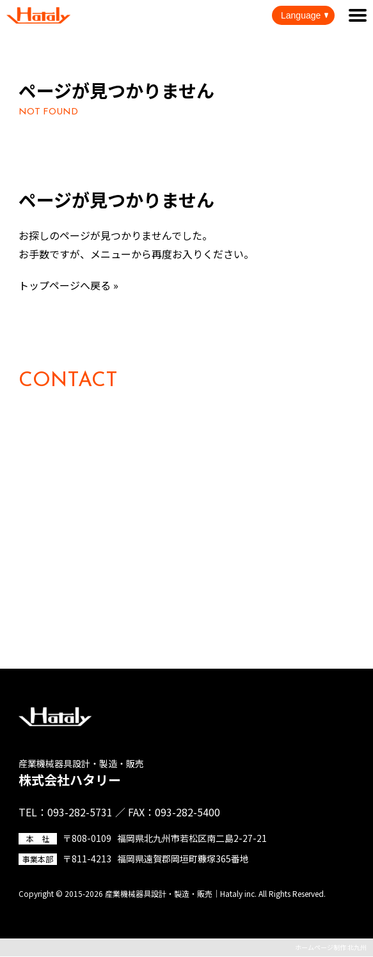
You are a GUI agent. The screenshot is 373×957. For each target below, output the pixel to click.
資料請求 (53, 616)
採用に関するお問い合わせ (94, 547)
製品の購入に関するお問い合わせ (109, 512)
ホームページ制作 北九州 (331, 947)
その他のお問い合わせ (84, 581)
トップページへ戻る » (68, 285)
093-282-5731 (113, 452)
